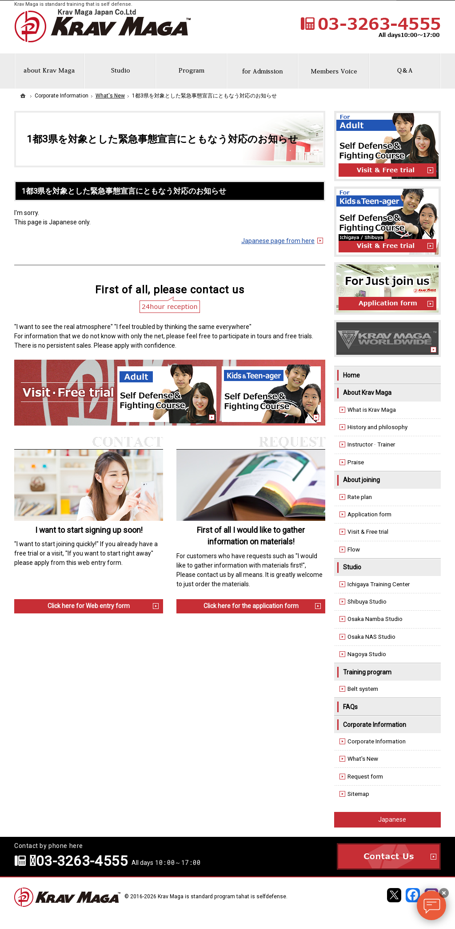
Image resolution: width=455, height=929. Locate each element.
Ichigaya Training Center (378, 584)
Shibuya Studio (367, 601)
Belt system (362, 689)
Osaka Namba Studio (375, 619)
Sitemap (358, 794)
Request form (365, 776)
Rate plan (359, 497)
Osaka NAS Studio (371, 636)
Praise (355, 462)
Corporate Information (374, 724)
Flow (353, 549)
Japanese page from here (278, 240)
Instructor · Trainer (371, 444)
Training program (367, 672)
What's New (362, 758)
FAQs (350, 706)
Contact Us (389, 856)
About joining (361, 479)
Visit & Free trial (367, 531)
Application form (369, 514)
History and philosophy (377, 427)
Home (351, 375)
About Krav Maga (367, 392)
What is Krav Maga (371, 409)
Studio (352, 567)
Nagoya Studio (366, 654)
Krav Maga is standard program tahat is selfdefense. (222, 896)
